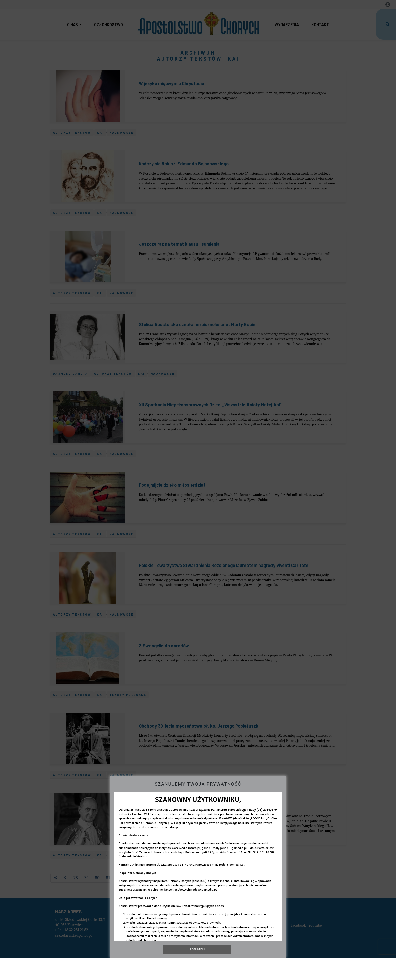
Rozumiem (197, 949)
